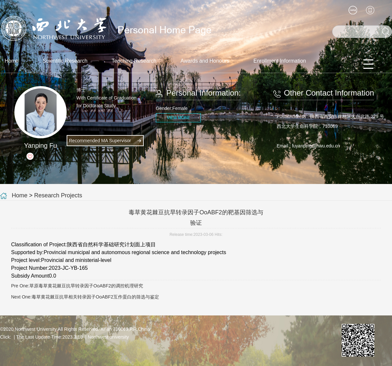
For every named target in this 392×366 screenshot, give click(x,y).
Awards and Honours (205, 61)
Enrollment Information (279, 61)
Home (12, 61)
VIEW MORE (178, 117)
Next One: (85, 296)
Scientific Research (65, 61)
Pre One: (77, 285)
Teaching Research (134, 61)
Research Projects (58, 195)
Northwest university (108, 337)
